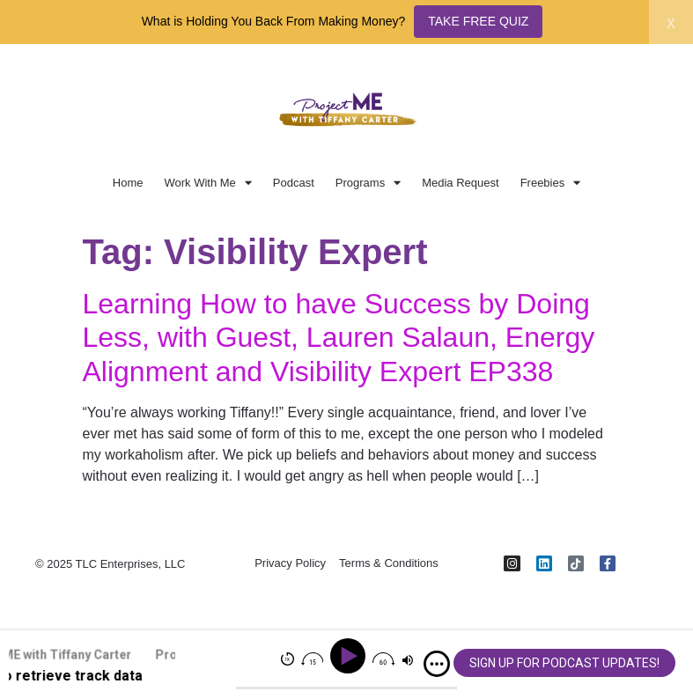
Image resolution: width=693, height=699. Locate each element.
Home (128, 182)
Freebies (550, 182)
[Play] (351, 656)
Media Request (460, 182)
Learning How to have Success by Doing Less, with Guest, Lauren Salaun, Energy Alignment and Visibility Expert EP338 (339, 337)
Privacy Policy (290, 563)
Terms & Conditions (389, 563)
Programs (368, 182)
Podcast (293, 182)
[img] (437, 664)
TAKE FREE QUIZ (478, 21)
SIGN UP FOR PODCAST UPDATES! (564, 663)
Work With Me (207, 182)
